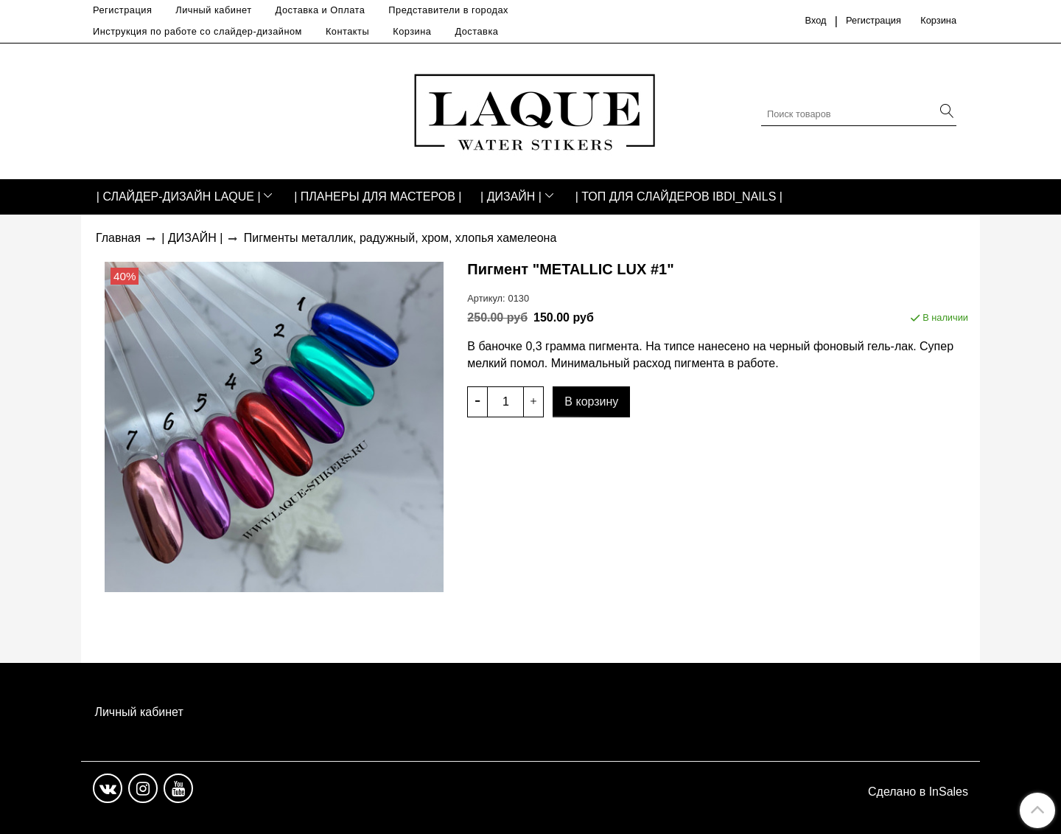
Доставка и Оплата (320, 9)
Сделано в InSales (918, 792)
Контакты (347, 31)
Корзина (412, 31)
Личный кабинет (213, 9)
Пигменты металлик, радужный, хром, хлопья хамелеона (400, 238)
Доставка (476, 31)
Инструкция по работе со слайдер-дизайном (197, 31)
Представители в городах (448, 9)
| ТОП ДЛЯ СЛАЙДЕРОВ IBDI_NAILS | (678, 196)
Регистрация (122, 9)
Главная (118, 238)
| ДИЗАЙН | (511, 196)
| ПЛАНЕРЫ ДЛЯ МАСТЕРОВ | (377, 196)
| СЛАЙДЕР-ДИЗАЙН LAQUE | (179, 196)
